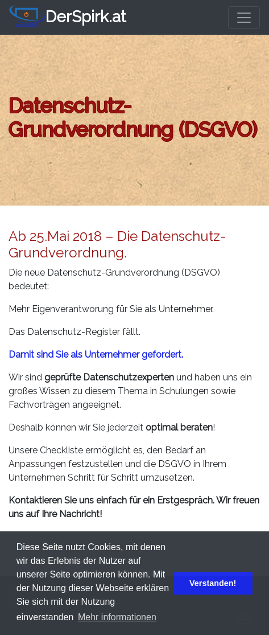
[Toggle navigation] (244, 17)
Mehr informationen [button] (117, 617)
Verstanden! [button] (212, 583)
